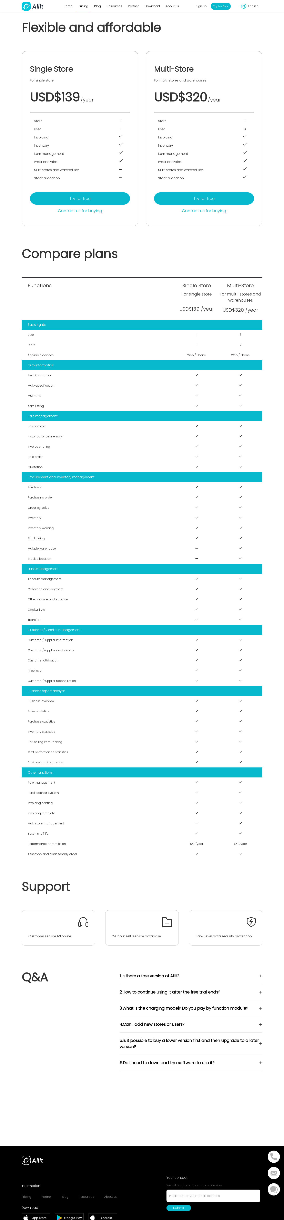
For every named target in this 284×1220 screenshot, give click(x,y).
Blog (97, 6)
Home (68, 6)
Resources (114, 6)
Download (152, 6)
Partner (133, 6)
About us (172, 6)
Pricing (83, 6)
